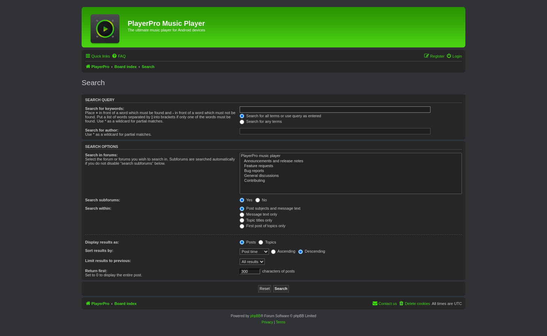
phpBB (255, 316)
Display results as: (102, 242)
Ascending (283, 251)
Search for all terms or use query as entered (280, 116)
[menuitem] (119, 56)
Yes (246, 200)
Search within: (98, 208)
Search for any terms (261, 121)
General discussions (350, 175)
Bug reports (350, 171)
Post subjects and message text (270, 208)
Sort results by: (99, 250)
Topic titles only (256, 220)
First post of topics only (263, 226)
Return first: (96, 271)
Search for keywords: (104, 108)
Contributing (350, 180)
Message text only (258, 214)
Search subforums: (102, 200)
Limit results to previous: (108, 261)
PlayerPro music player (350, 156)
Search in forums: (101, 155)
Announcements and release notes (350, 161)
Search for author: (101, 130)
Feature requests (350, 166)
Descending (311, 251)
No (261, 200)
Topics (267, 242)
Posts (248, 242)
